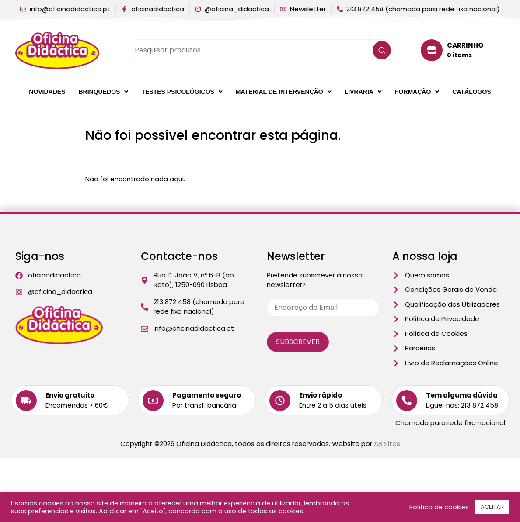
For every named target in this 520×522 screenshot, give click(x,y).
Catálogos (471, 91)
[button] (103, 91)
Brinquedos (103, 91)
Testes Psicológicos (181, 91)
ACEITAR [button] (492, 507)
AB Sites (387, 443)
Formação (417, 91)
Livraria (363, 91)
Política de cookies (439, 507)
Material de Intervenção (284, 91)
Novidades (47, 91)
